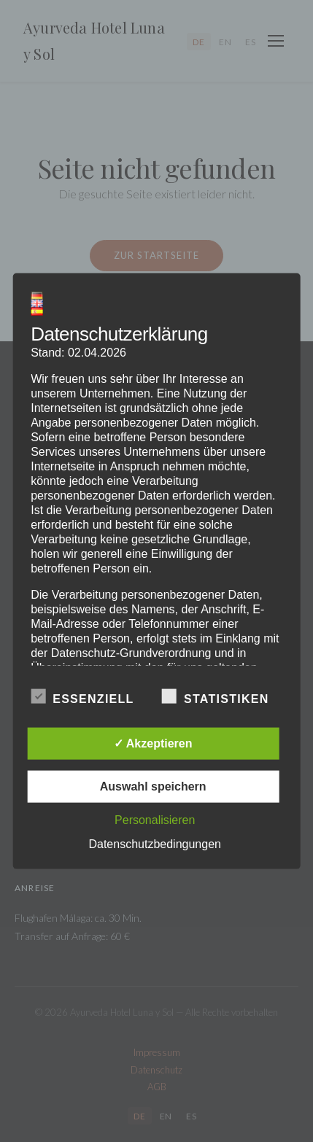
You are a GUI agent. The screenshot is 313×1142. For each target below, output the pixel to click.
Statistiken (215, 695)
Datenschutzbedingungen (154, 843)
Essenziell (82, 695)
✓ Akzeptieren (153, 743)
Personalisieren (155, 819)
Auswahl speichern (153, 786)
